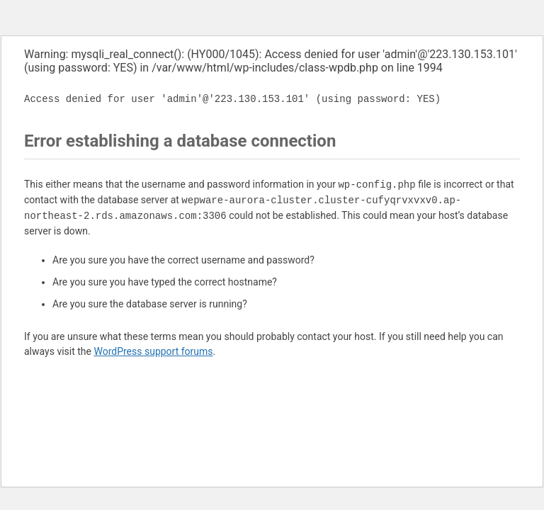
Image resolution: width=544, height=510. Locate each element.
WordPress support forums (153, 351)
